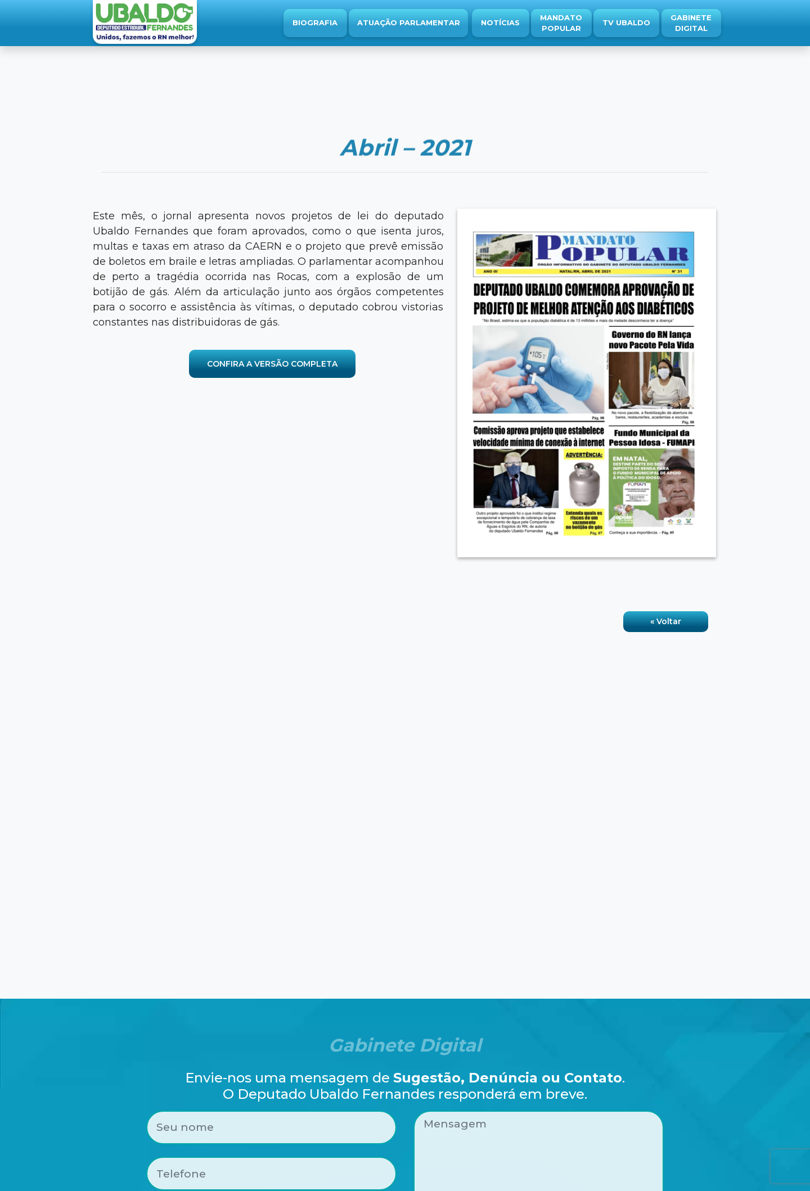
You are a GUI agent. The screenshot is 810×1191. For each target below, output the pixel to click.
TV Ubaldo (626, 22)
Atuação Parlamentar (408, 22)
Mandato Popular (561, 23)
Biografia (315, 22)
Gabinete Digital (691, 23)
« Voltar (665, 621)
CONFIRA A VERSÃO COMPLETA (272, 364)
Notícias (500, 22)
